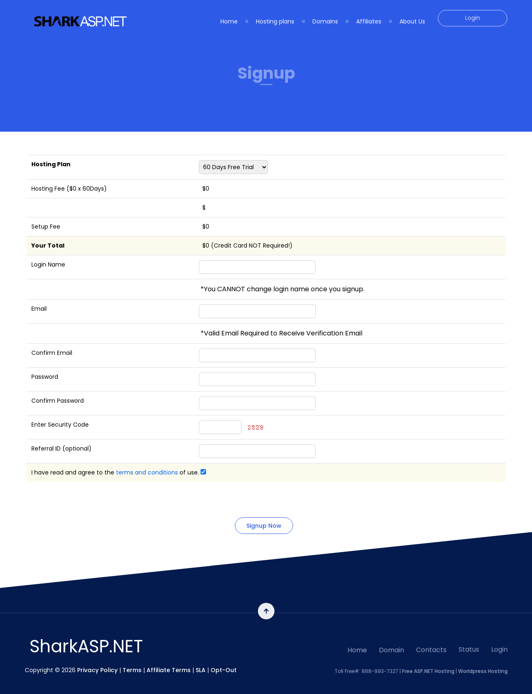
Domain (391, 637)
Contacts (431, 635)
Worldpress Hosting (483, 664)
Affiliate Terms (169, 663)
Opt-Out (223, 663)
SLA (201, 663)
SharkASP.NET (86, 646)
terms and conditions (147, 472)
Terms (132, 663)
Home (357, 640)
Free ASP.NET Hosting (428, 664)
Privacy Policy (97, 663)
